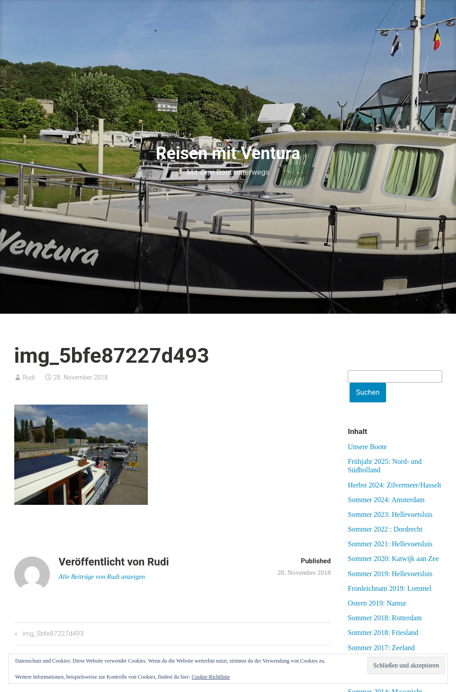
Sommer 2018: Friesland (383, 632)
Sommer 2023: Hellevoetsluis (390, 514)
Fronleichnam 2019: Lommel (390, 588)
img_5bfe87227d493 (52, 634)
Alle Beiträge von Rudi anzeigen (102, 576)
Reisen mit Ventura (228, 153)
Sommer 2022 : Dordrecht (385, 529)
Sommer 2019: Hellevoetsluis (390, 573)
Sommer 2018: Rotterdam (385, 618)
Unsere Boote (367, 446)
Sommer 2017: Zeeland (381, 647)
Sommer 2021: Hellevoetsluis (390, 544)
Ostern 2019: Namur (377, 603)
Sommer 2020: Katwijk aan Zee (393, 558)
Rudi (29, 377)
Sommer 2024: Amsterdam (386, 500)
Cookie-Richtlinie (210, 677)
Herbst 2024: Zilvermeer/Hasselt (394, 485)
